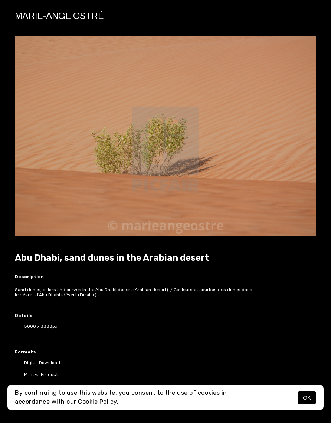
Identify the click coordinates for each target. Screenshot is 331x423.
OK (307, 397)
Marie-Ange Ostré (59, 16)
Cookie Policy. (98, 401)
